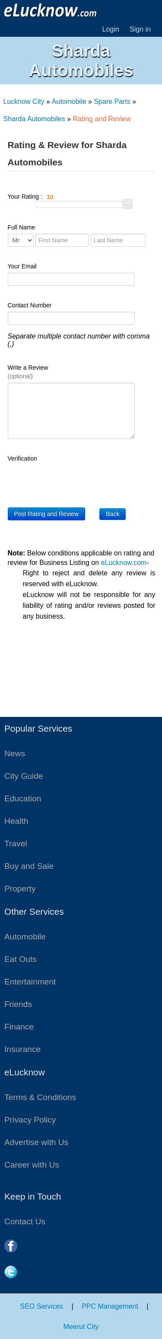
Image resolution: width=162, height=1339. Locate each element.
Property (20, 888)
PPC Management (110, 1306)
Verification (22, 458)
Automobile (69, 101)
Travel (15, 843)
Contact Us (24, 1221)
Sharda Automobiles (34, 119)
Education (22, 798)
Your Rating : (73, 197)
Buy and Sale (29, 866)
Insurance (22, 1049)
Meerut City (81, 1326)
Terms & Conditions (40, 1097)
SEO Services (42, 1306)
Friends (18, 1004)
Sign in (140, 29)
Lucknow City (23, 101)
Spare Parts (112, 101)
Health (16, 821)
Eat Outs (20, 959)
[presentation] (73, 482)
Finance (19, 1026)
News (14, 753)
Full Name (21, 227)
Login (110, 29)
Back (112, 513)
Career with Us (31, 1164)
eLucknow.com (124, 562)
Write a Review (28, 372)
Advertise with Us (36, 1142)
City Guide (23, 776)
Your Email (22, 266)
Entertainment (30, 981)
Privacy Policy (30, 1119)
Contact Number (30, 305)
